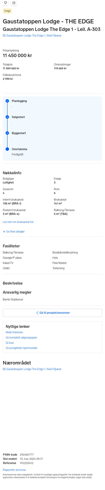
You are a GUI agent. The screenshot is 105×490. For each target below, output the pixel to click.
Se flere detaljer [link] (14, 231)
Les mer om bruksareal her (18, 222)
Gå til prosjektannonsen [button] (52, 313)
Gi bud (10, 342)
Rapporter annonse (14, 469)
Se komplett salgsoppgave (21, 337)
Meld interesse (14, 332)
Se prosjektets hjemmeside (21, 348)
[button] (5, 3)
